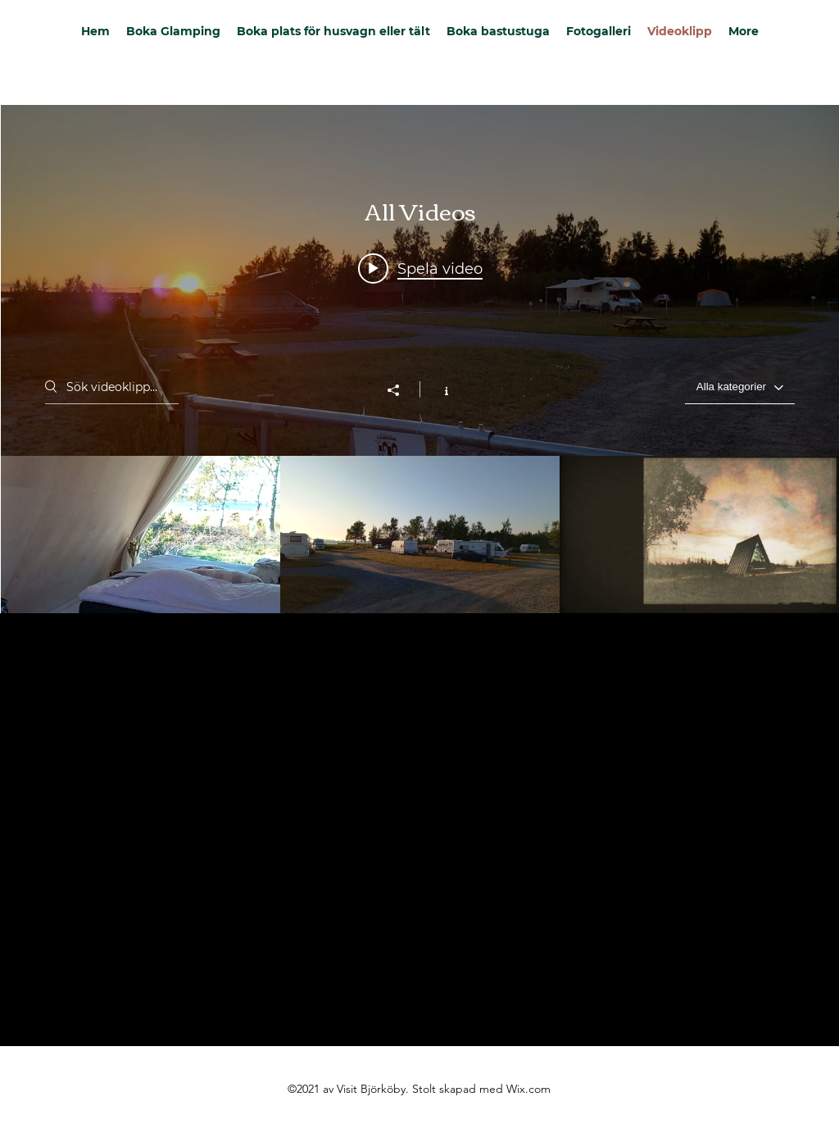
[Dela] (401, 390)
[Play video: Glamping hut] (420, 268)
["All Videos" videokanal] (420, 534)
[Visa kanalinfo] (438, 389)
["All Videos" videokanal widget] (420, 359)
